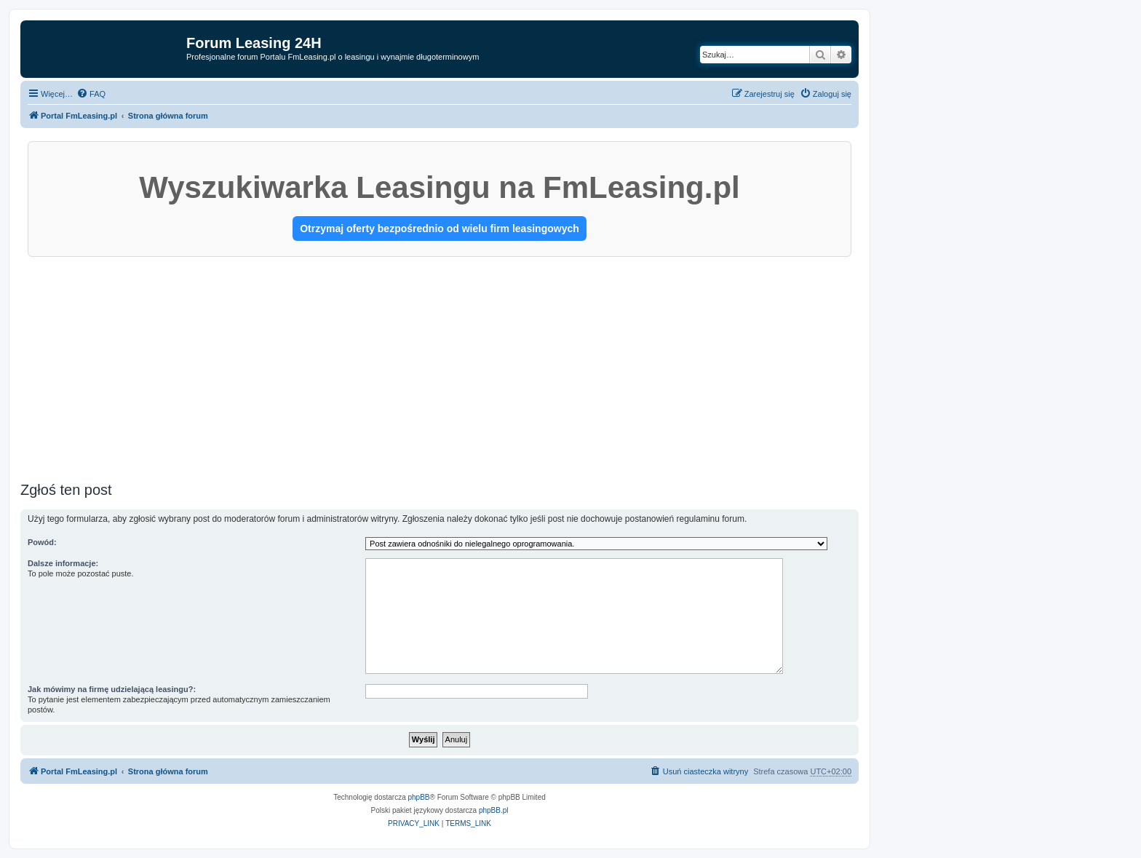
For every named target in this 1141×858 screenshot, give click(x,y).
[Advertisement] (439, 366)
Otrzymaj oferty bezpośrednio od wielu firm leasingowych (439, 228)
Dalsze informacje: (63, 563)
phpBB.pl (494, 810)
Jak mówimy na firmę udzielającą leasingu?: (112, 689)
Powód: (42, 542)
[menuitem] (91, 94)
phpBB (419, 797)
